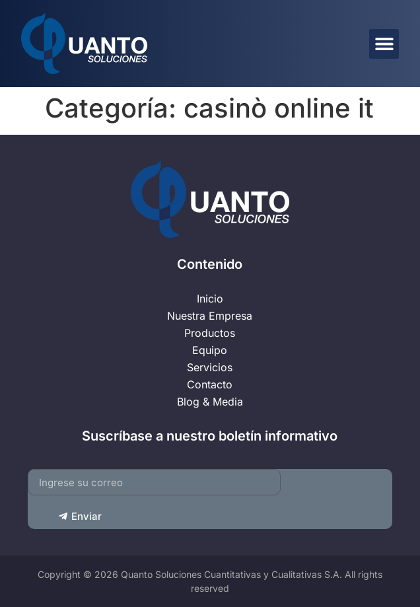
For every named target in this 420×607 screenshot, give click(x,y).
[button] (384, 44)
